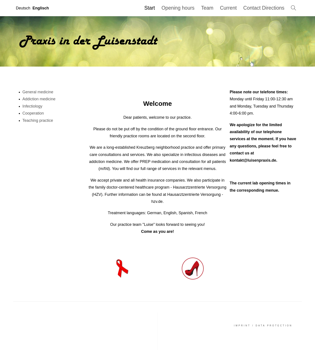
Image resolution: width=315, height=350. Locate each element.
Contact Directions (263, 8)
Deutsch (23, 8)
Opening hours (177, 8)
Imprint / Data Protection (263, 325)
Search (293, 8)
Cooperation (33, 113)
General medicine (38, 92)
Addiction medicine (39, 99)
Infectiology (32, 106)
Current (228, 8)
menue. (272, 190)
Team (207, 8)
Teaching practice (38, 120)
